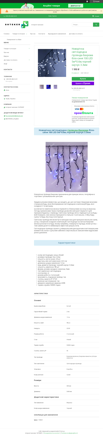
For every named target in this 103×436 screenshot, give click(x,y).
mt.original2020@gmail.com (14, 116)
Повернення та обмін (14, 39)
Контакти (42, 34)
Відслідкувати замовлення (57, 34)
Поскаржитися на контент (52, 433)
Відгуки (6, 56)
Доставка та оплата (76, 34)
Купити (83, 79)
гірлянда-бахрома (77, 130)
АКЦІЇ (5, 64)
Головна (6, 34)
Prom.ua (62, 431)
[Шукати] (96, 25)
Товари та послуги (19, 34)
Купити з (83, 83)
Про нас (32, 34)
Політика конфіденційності (69, 433)
